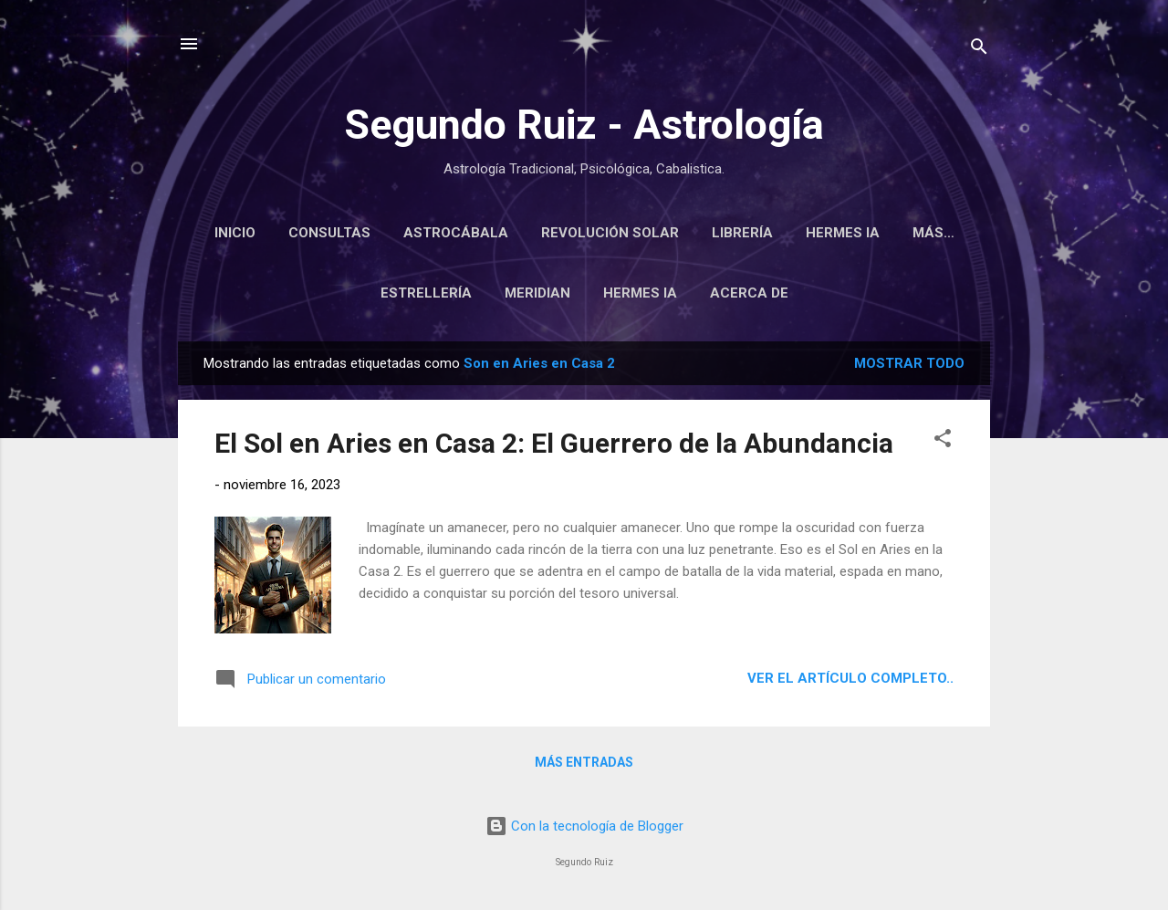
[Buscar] (979, 50)
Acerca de (749, 296)
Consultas (367, 233)
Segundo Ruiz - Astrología (584, 124)
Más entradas (584, 765)
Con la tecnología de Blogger (584, 826)
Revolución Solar (647, 233)
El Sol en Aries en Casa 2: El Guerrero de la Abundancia (553, 447)
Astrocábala (493, 233)
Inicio (272, 233)
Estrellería (426, 296)
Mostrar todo (909, 367)
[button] (943, 445)
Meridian (537, 296)
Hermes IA (880, 233)
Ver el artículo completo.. (850, 682)
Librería (779, 233)
